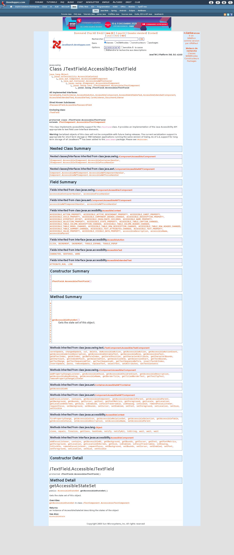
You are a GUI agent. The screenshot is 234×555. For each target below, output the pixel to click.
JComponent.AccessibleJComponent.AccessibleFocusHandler (82, 163)
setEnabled (117, 406)
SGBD (115, 7)
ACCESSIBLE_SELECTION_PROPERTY (67, 222)
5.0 (116, 36)
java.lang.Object (58, 74)
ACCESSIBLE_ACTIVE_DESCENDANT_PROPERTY (105, 214)
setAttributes (130, 364)
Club (137, 2)
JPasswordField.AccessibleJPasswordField (70, 105)
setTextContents (149, 364)
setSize (174, 406)
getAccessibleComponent (97, 399)
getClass (85, 431)
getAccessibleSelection (141, 419)
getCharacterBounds (161, 356)
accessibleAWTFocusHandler (102, 204)
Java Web (104, 11)
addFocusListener (59, 399)
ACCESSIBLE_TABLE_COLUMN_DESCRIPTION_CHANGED (75, 224)
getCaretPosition (111, 356)
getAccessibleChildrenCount (121, 374)
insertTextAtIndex (154, 361)
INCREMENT (77, 244)
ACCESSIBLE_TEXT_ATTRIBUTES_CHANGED (111, 229)
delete (93, 352)
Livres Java (101, 14)
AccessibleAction (85, 95)
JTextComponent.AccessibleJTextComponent (82, 122)
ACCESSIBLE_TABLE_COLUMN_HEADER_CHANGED (126, 224)
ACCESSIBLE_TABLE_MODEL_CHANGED (68, 226)
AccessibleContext (111, 211)
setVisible (56, 408)
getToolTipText (155, 376)
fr (190, 36)
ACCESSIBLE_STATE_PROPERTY (102, 222)
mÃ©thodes (121, 42)
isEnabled (91, 404)
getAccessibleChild (93, 374)
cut (85, 352)
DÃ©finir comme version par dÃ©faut (191, 41)
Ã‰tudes (117, 2)
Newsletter (92, 2)
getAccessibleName (90, 376)
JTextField (54, 112)
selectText (114, 364)
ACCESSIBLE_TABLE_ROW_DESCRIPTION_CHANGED (112, 226)
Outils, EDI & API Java (143, 14)
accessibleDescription (135, 231)
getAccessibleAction (134, 352)
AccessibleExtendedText (61, 97)
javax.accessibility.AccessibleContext (76, 77)
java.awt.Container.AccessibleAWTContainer (87, 81)
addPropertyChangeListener (65, 374)
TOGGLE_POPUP (110, 244)
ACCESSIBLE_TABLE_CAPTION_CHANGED (138, 222)
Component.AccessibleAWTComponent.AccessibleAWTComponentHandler (87, 173)
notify (107, 431)
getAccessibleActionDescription (68, 354)
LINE (70, 264)
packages (153, 42)
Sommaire (80, 33)
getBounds (73, 401)
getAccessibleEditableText (103, 354)
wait (141, 431)
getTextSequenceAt (103, 361)
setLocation (161, 406)
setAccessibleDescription (88, 421)
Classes (191, 53)
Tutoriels (51, 2)
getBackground (58, 401)
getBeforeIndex (90, 356)
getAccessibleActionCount (162, 352)
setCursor (103, 406)
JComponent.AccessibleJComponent (137, 156)
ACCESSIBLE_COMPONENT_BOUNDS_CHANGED (103, 217)
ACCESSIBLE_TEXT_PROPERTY (148, 229)
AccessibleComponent (106, 95)
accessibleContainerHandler (65, 194)
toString (132, 431)
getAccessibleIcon (84, 419)
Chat (80, 2)
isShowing (128, 404)
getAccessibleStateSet (64, 320)
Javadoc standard (137, 33)
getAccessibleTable (167, 419)
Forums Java (66, 14)
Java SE (109, 33)
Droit (128, 2)
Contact (153, 33)
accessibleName (159, 231)
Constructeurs (191, 58)
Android (123, 11)
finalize (73, 431)
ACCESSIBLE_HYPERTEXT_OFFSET (66, 219)
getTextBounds (158, 359)
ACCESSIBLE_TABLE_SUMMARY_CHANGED (69, 229)
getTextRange (57, 361)
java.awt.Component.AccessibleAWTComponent (83, 79)
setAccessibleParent (139, 421)
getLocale (148, 401)
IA (51, 7)
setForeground (144, 406)
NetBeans (142, 11)
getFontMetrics (113, 401)
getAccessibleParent (157, 399)
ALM (57, 7)
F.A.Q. (100, 33)
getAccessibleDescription (154, 374)
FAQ (62, 2)
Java (74, 7)
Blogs (70, 2)
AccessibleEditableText (130, 95)
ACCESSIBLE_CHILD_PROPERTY (65, 217)
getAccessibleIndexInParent (127, 399)
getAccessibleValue (60, 421)
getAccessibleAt (59, 389)
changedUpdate (73, 352)
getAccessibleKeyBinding (63, 376)
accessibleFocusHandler (96, 194)
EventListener (69, 95)
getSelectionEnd (117, 359)
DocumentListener (114, 97)
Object (99, 427)
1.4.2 (109, 36)
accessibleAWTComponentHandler (67, 204)
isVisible (141, 404)
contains (76, 399)
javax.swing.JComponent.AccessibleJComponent (94, 83)
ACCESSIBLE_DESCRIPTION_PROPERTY (145, 217)
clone (53, 431)
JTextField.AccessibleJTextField (70, 281)
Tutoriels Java (88, 14)
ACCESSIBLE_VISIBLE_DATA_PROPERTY (101, 231)
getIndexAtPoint (76, 359)
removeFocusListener (161, 404)
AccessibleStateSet (50, 322)
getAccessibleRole (131, 354)
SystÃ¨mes (142, 7)
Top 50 (91, 33)
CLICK (53, 244)
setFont (130, 406)
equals (62, 431)
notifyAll (119, 431)
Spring (114, 11)
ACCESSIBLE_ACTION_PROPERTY (65, 214)
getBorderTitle (111, 376)
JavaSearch (158, 14)
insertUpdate (57, 364)
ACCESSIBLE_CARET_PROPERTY (145, 214)
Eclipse (132, 11)
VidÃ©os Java (113, 14)
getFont (98, 401)
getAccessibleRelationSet (111, 419)
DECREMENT (63, 244)
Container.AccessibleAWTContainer (113, 385)
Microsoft (65, 7)
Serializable (55, 95)
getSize (79, 404)
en (192, 36)
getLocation (162, 401)
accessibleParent (59, 233)
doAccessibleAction (110, 352)
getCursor (86, 401)
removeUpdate (82, 364)
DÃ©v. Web (83, 7)
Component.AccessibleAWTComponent (134, 169)
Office (123, 7)
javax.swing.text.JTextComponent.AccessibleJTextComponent (106, 86)
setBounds (90, 406)
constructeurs (138, 42)
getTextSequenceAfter (79, 361)
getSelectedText (96, 359)
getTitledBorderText (133, 376)
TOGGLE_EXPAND (92, 244)
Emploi (106, 2)
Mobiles (131, 7)
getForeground (132, 401)
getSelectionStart (138, 359)
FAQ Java (77, 14)
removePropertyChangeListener (66, 379)
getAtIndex (74, 356)
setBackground (74, 406)
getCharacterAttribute (135, 356)
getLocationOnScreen (61, 404)
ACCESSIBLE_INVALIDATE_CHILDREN (102, 219)
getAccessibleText (153, 354)
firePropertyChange (60, 419)
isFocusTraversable (110, 404)
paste (70, 364)
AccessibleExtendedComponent (159, 95)
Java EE (121, 33)
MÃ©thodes (192, 56)
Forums (39, 2)
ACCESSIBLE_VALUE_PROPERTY (65, 231)
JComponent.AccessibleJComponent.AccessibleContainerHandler (84, 160)
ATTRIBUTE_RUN (58, 264)
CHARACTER (55, 254)
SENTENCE (68, 254)
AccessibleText (82, 97)
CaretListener (97, 97)
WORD (77, 254)
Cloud (44, 7)
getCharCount (57, 359)
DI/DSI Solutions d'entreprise (27, 7)
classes (109, 42)
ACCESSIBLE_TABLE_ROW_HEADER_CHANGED (159, 226)
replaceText (98, 364)
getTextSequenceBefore (128, 361)
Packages (191, 61)
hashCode (97, 431)
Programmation (103, 7)
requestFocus (57, 406)
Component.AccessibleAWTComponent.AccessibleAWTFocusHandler (84, 175)
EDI (92, 7)
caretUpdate (56, 352)
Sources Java (126, 14)
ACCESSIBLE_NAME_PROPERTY (137, 219)
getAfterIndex (58, 356)
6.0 (123, 36)
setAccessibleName (115, 421)
